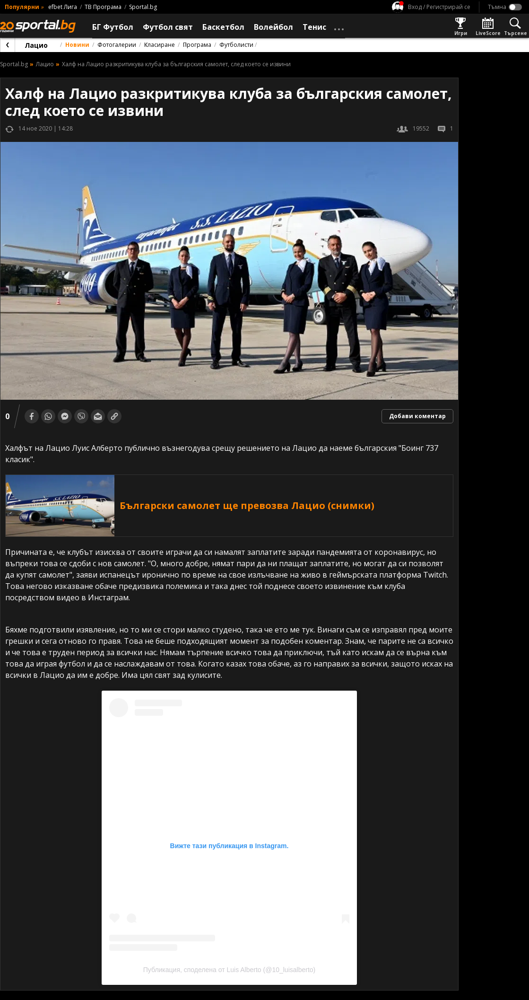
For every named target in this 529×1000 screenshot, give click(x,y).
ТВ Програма (103, 7)
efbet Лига (62, 7)
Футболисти (236, 45)
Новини (77, 45)
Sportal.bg (143, 7)
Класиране (159, 45)
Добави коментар (417, 416)
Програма (197, 45)
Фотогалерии (116, 45)
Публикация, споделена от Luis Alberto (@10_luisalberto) (229, 970)
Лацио (36, 45)
